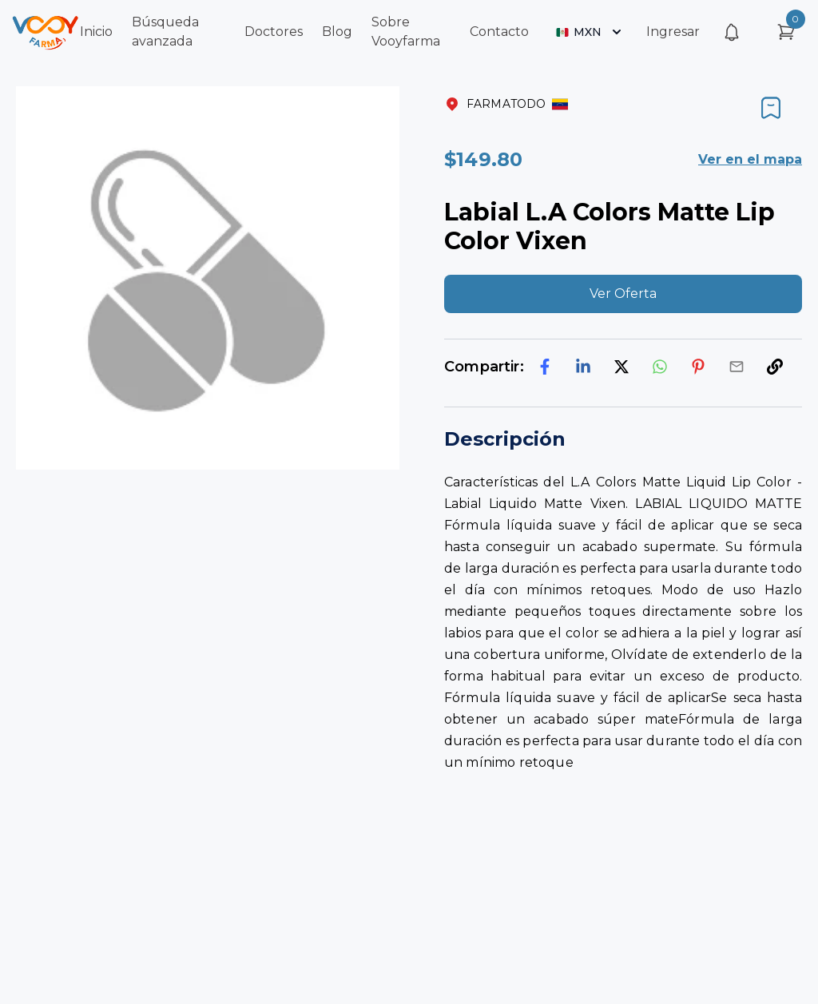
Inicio (96, 31)
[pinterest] (698, 366)
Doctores (273, 31)
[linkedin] (583, 366)
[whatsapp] (659, 366)
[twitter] (621, 366)
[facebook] (544, 366)
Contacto (499, 31)
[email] (736, 366)
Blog (337, 31)
